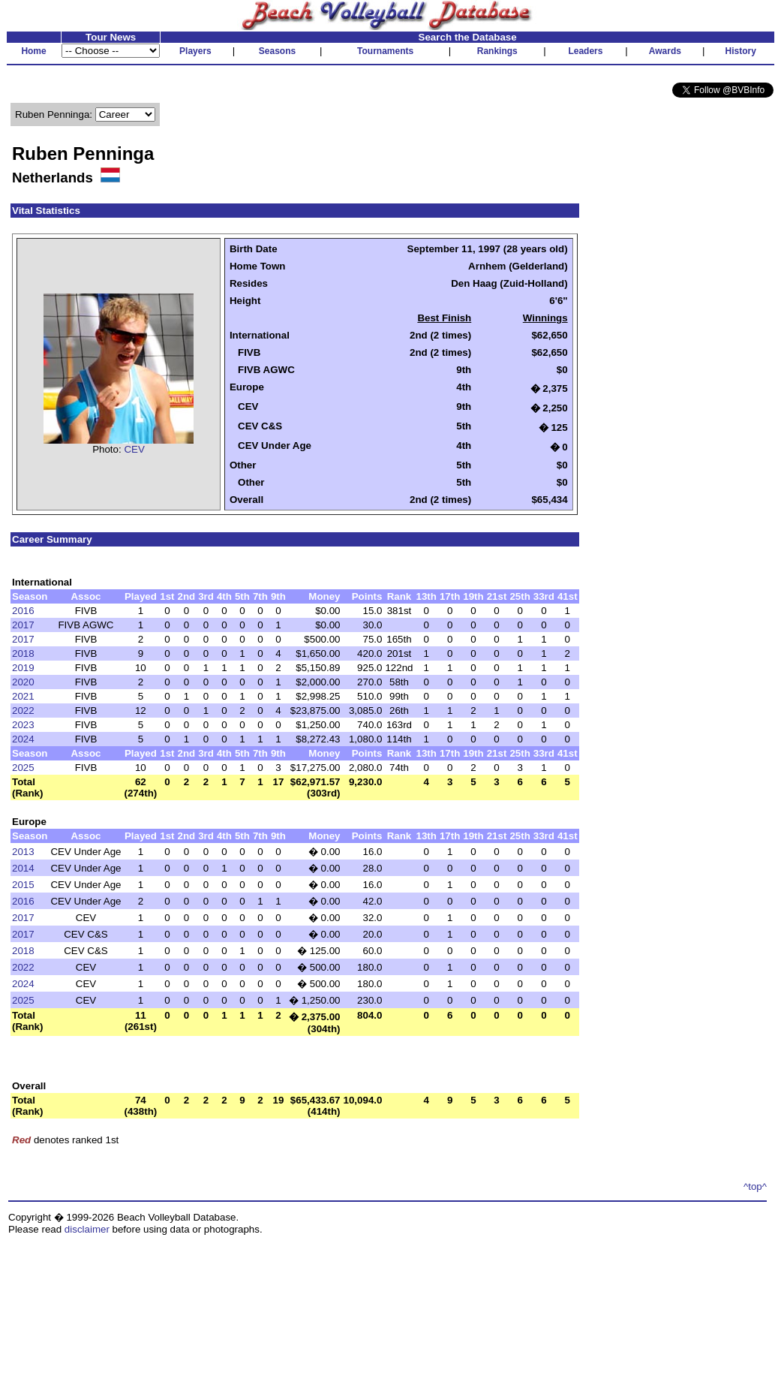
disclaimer (87, 1229)
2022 (23, 710)
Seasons (277, 51)
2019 (23, 667)
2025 (23, 767)
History (740, 51)
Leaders (585, 51)
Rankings (497, 51)
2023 (23, 724)
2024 (23, 739)
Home (33, 51)
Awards (665, 51)
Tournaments (385, 51)
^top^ (755, 1186)
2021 (23, 696)
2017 (23, 625)
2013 (23, 851)
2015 (23, 884)
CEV (134, 449)
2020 (23, 682)
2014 (23, 868)
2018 (23, 653)
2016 (23, 610)
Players (195, 51)
